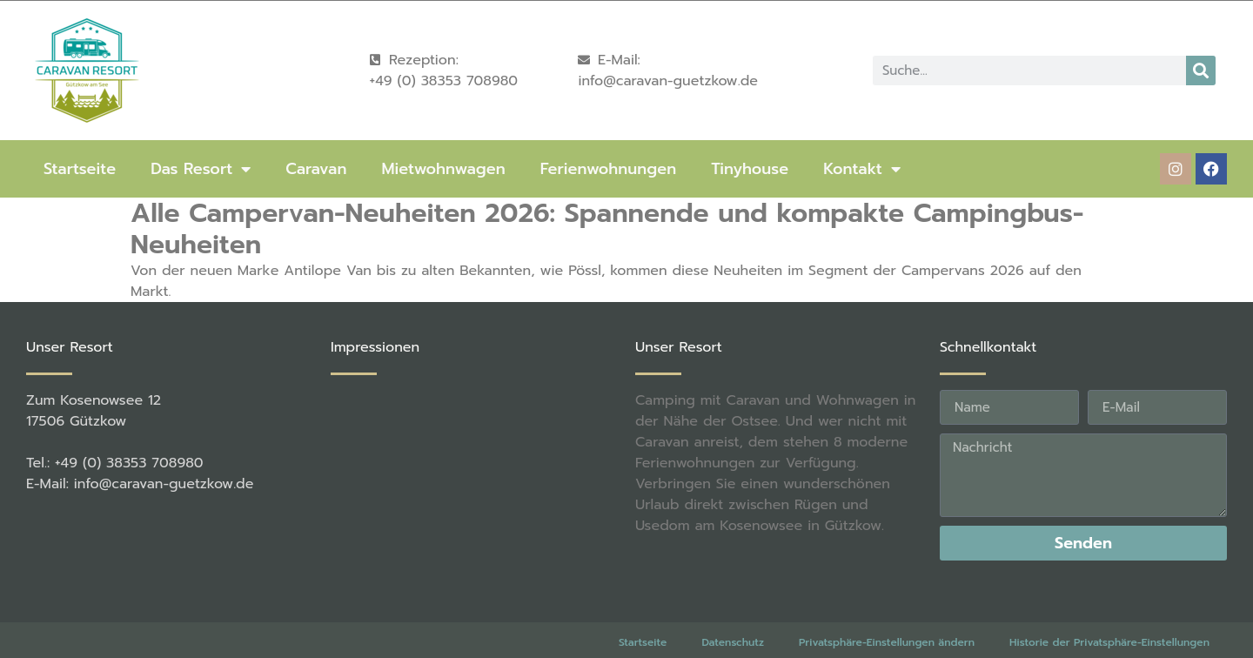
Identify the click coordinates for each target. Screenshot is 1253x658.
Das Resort (201, 168)
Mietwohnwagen (443, 169)
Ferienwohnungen (608, 169)
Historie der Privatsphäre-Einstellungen (1109, 615)
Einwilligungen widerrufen (1142, 638)
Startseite (80, 169)
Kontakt (862, 168)
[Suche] (1201, 70)
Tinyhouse (749, 169)
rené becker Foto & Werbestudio (311, 640)
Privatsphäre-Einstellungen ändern (887, 615)
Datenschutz (732, 615)
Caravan (315, 169)
